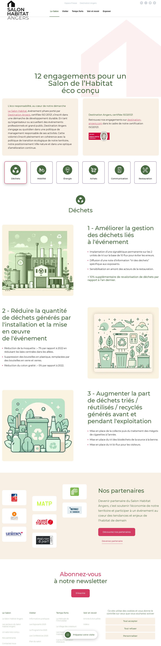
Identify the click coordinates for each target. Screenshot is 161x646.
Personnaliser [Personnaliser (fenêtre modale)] (130, 636)
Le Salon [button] (54, 11)
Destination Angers (88, 3)
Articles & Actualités (92, 619)
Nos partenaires (9, 638)
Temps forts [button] (77, 11)
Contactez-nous (9, 643)
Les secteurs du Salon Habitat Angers (11, 625)
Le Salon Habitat (17, 111)
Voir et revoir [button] (93, 11)
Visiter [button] (65, 11)
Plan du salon (35, 641)
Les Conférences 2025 (38, 636)
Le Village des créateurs (66, 626)
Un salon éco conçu (10, 632)
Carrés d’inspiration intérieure (64, 641)
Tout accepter (130, 621)
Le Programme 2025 (38, 630)
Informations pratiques (39, 619)
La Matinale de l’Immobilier (62, 620)
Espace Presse (70, 3)
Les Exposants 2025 (37, 624)
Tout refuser (130, 628)
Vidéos (86, 624)
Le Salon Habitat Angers (12, 619)
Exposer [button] (107, 11)
